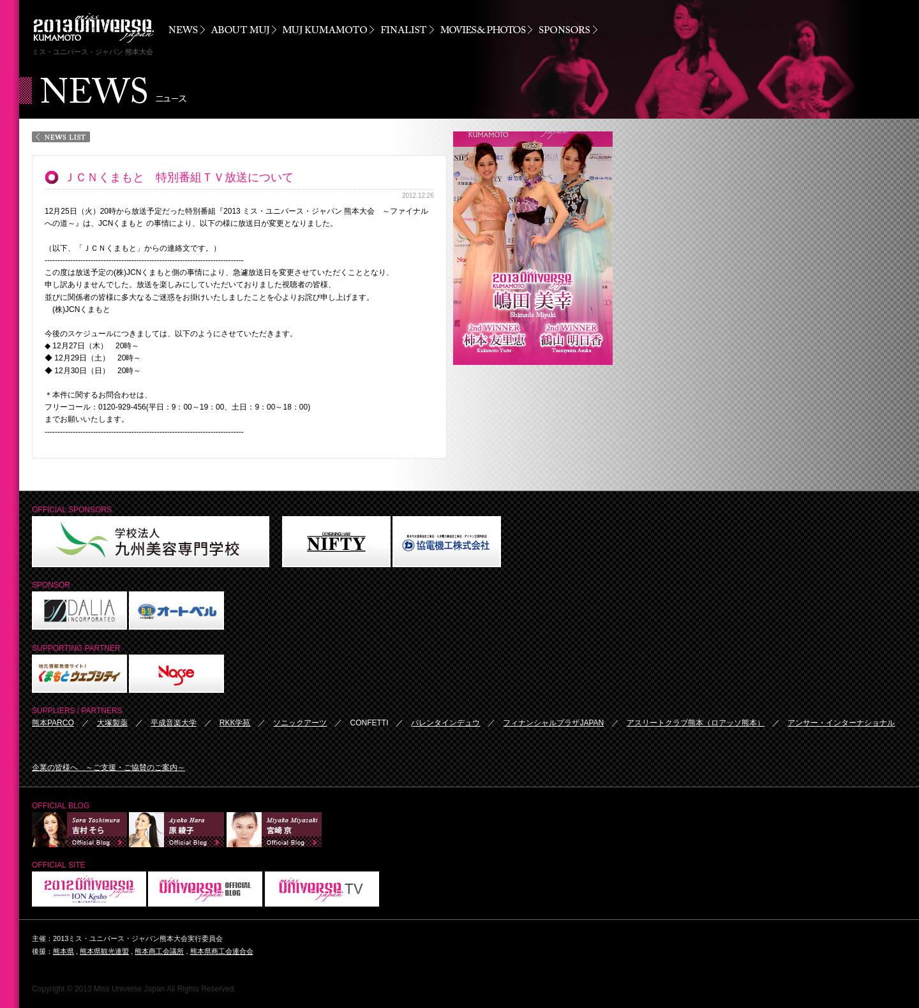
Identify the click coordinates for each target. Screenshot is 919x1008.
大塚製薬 (112, 722)
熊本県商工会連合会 (221, 951)
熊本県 (63, 951)
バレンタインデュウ (445, 722)
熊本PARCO (53, 722)
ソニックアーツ (300, 722)
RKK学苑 (235, 722)
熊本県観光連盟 (104, 951)
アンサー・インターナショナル (841, 722)
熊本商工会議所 (159, 951)
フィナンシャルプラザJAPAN (553, 722)
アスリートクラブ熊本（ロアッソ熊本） (696, 722)
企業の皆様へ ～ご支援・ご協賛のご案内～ (108, 767)
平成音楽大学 (174, 722)
